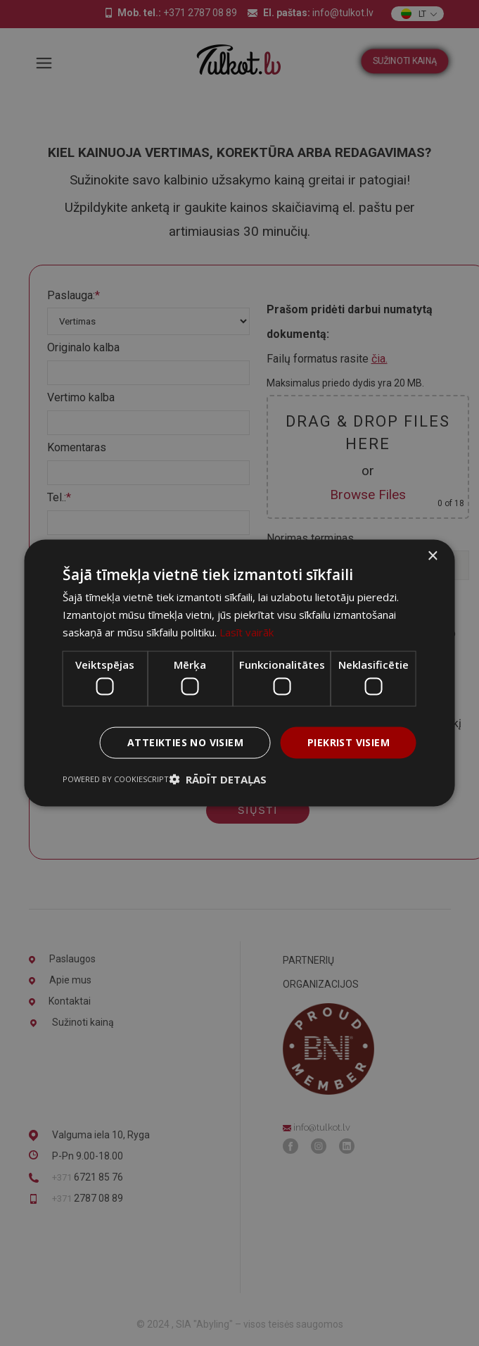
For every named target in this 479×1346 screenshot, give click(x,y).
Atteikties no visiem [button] (185, 742)
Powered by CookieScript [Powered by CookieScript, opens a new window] (116, 778)
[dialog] (239, 673)
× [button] (432, 556)
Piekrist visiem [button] (348, 742)
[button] (218, 778)
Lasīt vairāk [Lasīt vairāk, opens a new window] (246, 631)
